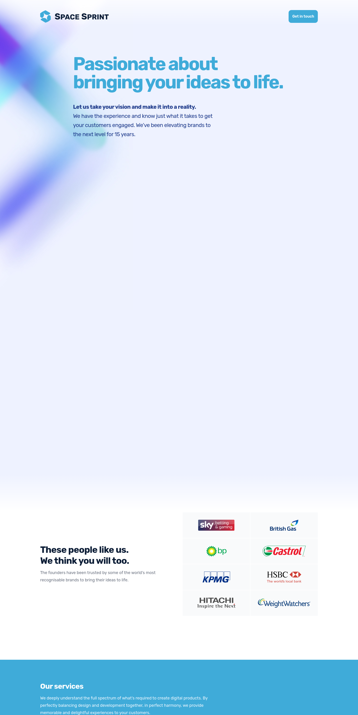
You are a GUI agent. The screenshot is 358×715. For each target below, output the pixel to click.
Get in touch (303, 16)
